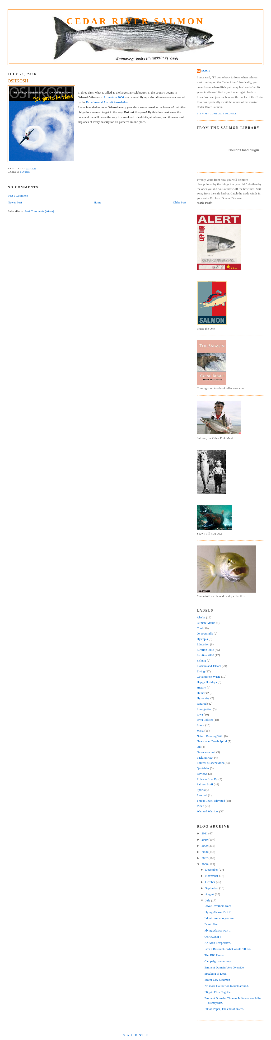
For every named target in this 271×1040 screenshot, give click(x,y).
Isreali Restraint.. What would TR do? (228, 949)
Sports (201, 790)
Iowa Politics (205, 719)
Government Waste (208, 676)
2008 (204, 852)
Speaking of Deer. (216, 973)
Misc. (200, 730)
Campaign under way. (218, 961)
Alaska (201, 617)
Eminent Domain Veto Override (224, 967)
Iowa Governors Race (218, 906)
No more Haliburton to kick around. (227, 986)
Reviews (202, 773)
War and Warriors (208, 811)
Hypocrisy (203, 698)
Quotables (203, 768)
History (201, 687)
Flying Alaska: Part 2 (218, 912)
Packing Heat (205, 757)
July (208, 900)
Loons (201, 725)
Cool (200, 628)
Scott (206, 70)
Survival (202, 795)
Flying (25, 172)
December (212, 869)
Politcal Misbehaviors (210, 763)
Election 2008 (205, 650)
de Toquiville (205, 633)
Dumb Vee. (211, 924)
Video (200, 806)
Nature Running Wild (210, 736)
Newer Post (15, 202)
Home (97, 202)
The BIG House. (215, 955)
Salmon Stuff (205, 784)
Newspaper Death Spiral (212, 741)
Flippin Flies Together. (219, 992)
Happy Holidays (207, 682)
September (212, 888)
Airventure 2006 (113, 97)
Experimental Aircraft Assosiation (107, 102)
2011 (204, 833)
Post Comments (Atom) (39, 211)
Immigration (204, 709)
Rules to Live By (207, 779)
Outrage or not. (206, 752)
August (210, 894)
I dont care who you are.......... (223, 918)
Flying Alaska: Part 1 (218, 930)
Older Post (179, 202)
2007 (204, 858)
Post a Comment (18, 195)
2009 (204, 845)
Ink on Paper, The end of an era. (224, 1009)
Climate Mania (206, 623)
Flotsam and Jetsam (209, 666)
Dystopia (202, 639)
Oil (199, 746)
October (210, 882)
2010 (204, 839)
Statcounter (135, 1035)
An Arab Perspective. (218, 943)
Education (203, 644)
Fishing (201, 660)
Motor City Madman (217, 979)
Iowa (200, 714)
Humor (201, 693)
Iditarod (201, 703)
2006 (204, 864)
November (212, 876)
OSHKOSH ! (19, 81)
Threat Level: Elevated (211, 800)
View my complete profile (217, 113)
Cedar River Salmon (135, 21)
